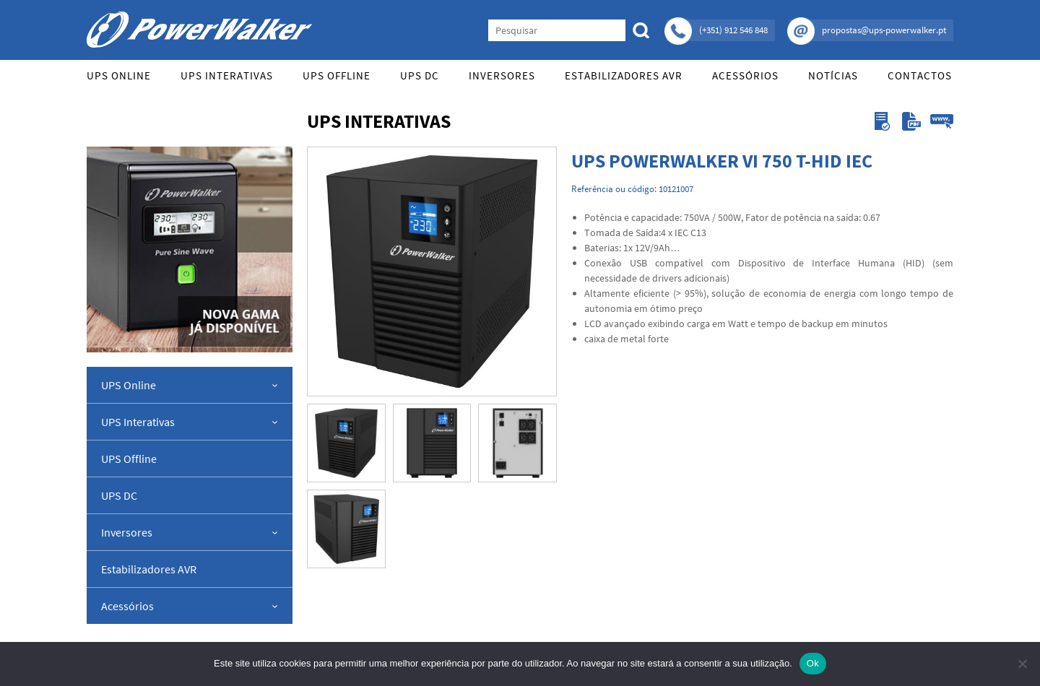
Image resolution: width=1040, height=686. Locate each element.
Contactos (920, 75)
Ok (813, 663)
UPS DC (419, 75)
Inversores (502, 75)
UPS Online (119, 75)
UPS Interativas (227, 75)
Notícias (833, 75)
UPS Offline (336, 75)
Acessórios (745, 75)
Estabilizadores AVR (623, 75)
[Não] (1022, 663)
